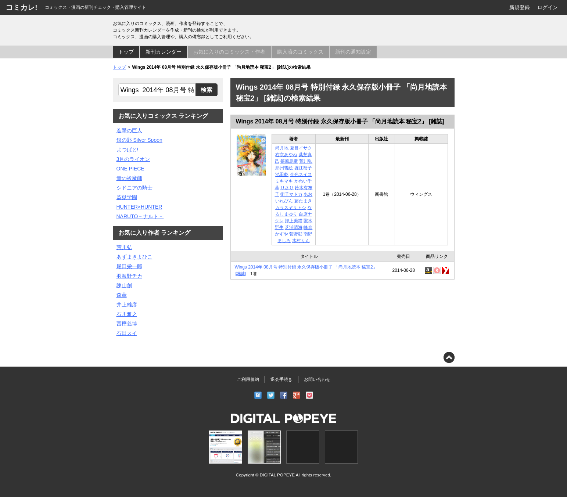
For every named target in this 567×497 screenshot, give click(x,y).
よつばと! (127, 149)
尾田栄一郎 (129, 266)
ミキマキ (284, 181)
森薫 (121, 295)
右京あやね (286, 154)
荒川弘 (305, 161)
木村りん (301, 240)
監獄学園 (126, 197)
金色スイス (301, 174)
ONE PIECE (130, 169)
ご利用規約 (248, 379)
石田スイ (126, 333)
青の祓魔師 (129, 178)
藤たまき (303, 201)
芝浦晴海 (293, 227)
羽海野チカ (129, 276)
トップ (126, 52)
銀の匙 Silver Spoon (139, 140)
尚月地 (281, 148)
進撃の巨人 (129, 130)
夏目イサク (301, 148)
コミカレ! (21, 7)
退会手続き (281, 379)
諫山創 (124, 285)
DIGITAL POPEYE (277, 474)
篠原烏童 (289, 161)
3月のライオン (133, 159)
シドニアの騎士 (134, 188)
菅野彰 (295, 234)
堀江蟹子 (303, 167)
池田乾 (281, 174)
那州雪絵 (284, 167)
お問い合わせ (317, 379)
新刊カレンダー (164, 52)
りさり (287, 187)
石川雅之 (126, 314)
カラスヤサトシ (290, 207)
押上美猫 (293, 220)
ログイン (547, 7)
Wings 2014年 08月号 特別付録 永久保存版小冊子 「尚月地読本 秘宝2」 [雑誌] (340, 121)
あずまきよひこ (134, 257)
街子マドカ (291, 194)
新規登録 (519, 7)
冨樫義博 (126, 324)
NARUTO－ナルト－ (140, 216)
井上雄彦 (126, 304)
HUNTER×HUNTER (139, 207)
